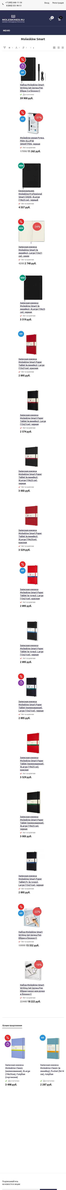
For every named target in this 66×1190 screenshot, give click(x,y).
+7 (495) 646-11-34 (13, 2)
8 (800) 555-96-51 (13, 5)
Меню (6, 30)
